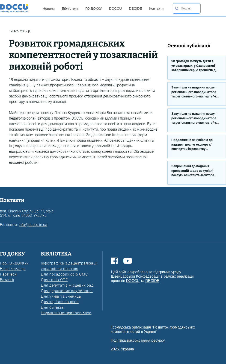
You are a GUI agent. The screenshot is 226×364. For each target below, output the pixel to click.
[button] (48, 8)
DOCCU (133, 281)
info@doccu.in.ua (33, 225)
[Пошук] (186, 8)
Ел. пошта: (9, 225)
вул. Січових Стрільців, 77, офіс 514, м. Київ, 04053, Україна (27, 213)
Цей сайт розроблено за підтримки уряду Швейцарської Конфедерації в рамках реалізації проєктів (152, 276)
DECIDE (152, 281)
